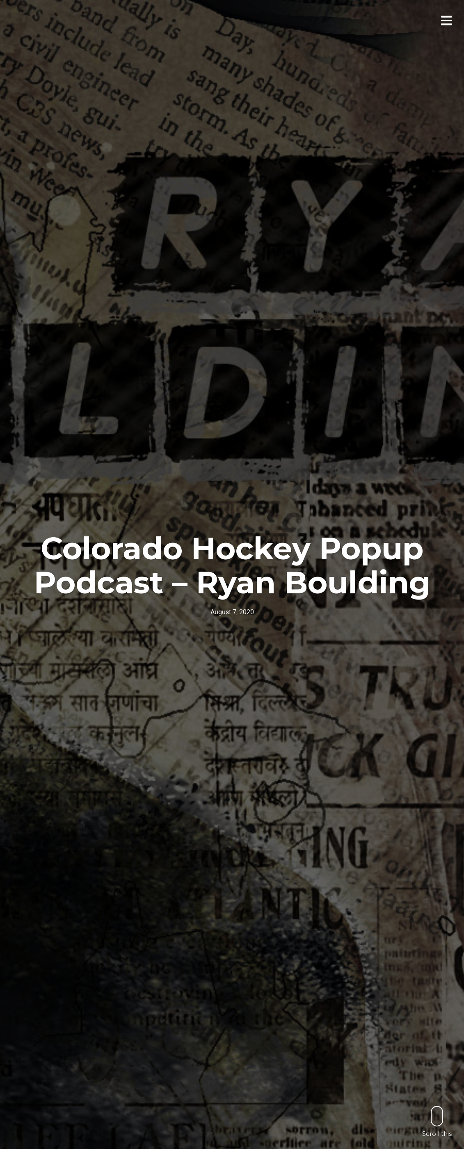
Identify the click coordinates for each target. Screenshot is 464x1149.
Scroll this (437, 1121)
